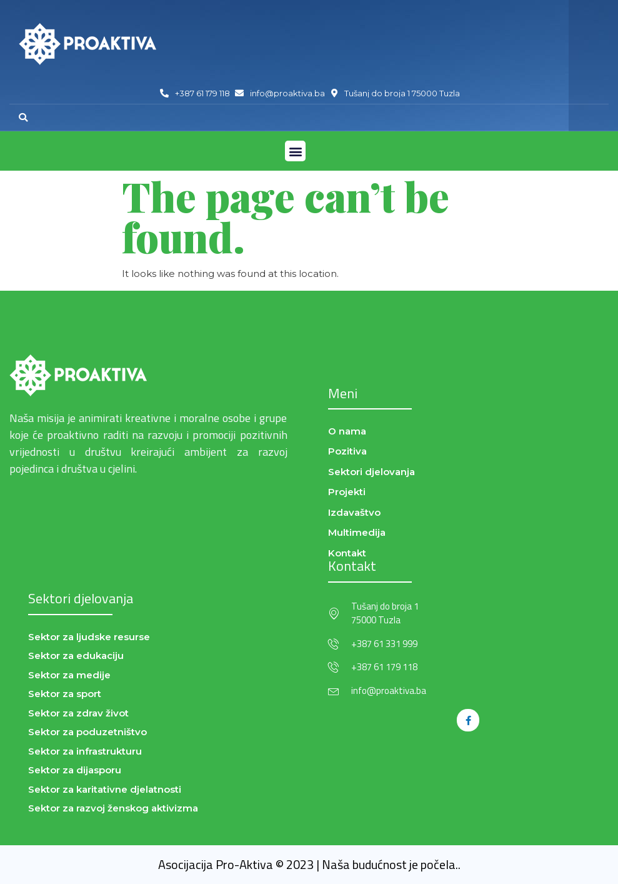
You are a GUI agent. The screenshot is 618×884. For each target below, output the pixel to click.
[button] (23, 118)
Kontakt (352, 565)
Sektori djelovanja (80, 598)
